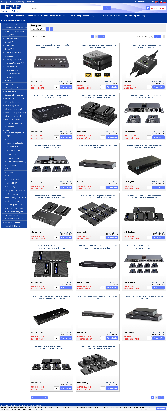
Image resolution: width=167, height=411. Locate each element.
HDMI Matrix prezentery (16, 162)
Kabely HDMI (7, 15)
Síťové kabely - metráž (13, 109)
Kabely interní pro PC (13, 66)
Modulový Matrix (13, 179)
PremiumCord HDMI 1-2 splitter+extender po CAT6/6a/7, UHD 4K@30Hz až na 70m (51, 197)
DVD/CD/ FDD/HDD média (15, 219)
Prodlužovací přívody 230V (55, 15)
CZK (152, 2)
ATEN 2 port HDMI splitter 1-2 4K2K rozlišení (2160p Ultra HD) (144, 297)
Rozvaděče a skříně (12, 119)
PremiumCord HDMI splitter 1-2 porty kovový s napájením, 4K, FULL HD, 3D (51, 46)
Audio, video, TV (35, 15)
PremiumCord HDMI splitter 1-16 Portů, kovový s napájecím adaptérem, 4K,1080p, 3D (51, 297)
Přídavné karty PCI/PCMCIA (15, 197)
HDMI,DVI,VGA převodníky (134, 15)
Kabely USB (21, 15)
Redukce (8, 81)
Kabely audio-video (12, 56)
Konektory (9, 84)
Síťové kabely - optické (13, 116)
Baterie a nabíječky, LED (14, 212)
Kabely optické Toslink (13, 59)
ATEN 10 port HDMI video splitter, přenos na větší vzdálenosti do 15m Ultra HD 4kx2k (98, 247)
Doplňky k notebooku (13, 222)
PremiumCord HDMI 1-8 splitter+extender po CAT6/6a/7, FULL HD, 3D (144, 247)
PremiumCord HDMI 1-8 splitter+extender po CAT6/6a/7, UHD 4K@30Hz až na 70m (98, 347)
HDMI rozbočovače (15, 143)
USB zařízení (9, 127)
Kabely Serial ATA (11, 70)
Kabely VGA (9, 45)
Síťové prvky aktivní (12, 102)
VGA (8, 136)
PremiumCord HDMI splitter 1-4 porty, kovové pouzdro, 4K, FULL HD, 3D (51, 96)
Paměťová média (11, 194)
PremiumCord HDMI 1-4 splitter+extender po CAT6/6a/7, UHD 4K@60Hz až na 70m (144, 197)
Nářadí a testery (11, 91)
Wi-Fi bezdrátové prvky (14, 208)
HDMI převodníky (13, 158)
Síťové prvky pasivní (12, 105)
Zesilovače (11, 172)
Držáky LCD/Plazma (12, 226)
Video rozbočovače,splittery (14, 131)
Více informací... (41, 409)
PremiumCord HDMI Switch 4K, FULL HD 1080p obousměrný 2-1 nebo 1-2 (144, 46)
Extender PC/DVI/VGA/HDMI (108, 15)
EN (156, 2)
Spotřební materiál (12, 201)
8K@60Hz (13, 154)
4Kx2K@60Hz (14, 150)
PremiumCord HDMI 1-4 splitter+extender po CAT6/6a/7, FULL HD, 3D (51, 146)
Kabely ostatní (10, 77)
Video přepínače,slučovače (15, 190)
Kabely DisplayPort (12, 38)
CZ (160, 2)
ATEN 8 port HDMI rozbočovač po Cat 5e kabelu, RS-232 (97, 297)
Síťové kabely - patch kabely (82, 15)
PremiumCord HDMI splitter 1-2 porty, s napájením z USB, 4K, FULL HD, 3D (98, 46)
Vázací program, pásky (13, 205)
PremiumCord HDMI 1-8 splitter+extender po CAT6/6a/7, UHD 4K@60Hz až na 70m (98, 197)
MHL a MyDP (12, 183)
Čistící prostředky (11, 215)
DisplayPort (11, 165)
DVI (8, 139)
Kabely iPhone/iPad (12, 74)
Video (9, 169)
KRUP (14, 8)
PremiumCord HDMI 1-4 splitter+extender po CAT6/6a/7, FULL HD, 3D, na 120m (51, 347)
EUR (147, 2)
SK (164, 2)
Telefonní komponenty (13, 123)
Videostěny (11, 186)
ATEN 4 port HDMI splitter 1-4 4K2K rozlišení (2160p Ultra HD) (98, 146)
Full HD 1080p (14, 146)
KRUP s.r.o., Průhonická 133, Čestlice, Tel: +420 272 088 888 (21, 406)
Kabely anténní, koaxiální (14, 63)
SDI (8, 176)
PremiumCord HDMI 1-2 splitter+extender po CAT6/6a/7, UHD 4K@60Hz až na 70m (51, 247)
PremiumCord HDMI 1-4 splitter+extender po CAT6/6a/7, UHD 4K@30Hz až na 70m (98, 96)
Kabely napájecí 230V (13, 52)
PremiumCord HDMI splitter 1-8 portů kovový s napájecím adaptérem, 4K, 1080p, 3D (144, 146)
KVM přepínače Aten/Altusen (13, 20)
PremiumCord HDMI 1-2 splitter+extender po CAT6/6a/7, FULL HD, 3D (144, 96)
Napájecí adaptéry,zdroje (15, 95)
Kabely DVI (9, 42)
